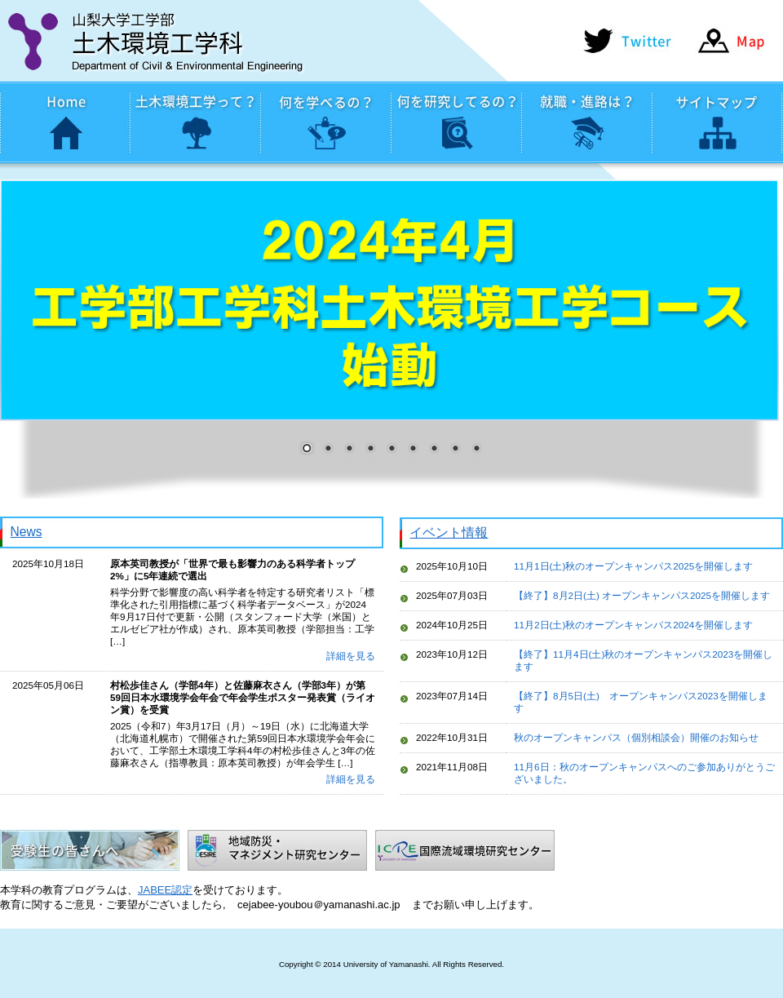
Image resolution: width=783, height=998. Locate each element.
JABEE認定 (165, 890)
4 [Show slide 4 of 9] (370, 450)
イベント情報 (448, 532)
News (26, 532)
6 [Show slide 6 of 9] (413, 450)
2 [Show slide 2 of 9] (328, 450)
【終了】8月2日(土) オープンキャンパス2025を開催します (642, 595)
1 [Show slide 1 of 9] (307, 450)
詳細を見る (350, 655)
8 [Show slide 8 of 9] (455, 450)
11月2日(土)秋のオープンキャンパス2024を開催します (633, 624)
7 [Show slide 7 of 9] (434, 450)
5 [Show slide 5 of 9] (391, 450)
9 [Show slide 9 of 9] (476, 450)
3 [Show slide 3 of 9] (349, 450)
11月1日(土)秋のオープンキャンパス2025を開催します (633, 566)
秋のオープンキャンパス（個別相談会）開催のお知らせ (636, 737)
